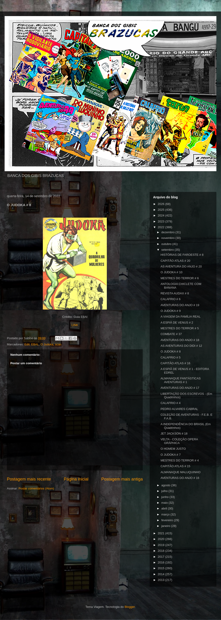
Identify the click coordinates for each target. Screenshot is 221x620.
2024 (161, 215)
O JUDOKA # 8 (170, 351)
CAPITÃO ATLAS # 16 (175, 363)
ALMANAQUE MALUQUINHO (180, 472)
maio (165, 502)
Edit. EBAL (31, 344)
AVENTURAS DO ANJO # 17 (179, 388)
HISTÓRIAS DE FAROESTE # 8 (181, 254)
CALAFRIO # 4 (170, 403)
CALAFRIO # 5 (170, 357)
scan (58, 344)
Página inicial (76, 479)
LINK (75, 325)
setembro (168, 249)
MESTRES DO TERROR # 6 (179, 278)
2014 (161, 574)
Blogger (130, 607)
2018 (161, 550)
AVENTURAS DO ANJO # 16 (179, 478)
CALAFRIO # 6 (170, 299)
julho (165, 491)
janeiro (166, 526)
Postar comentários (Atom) (36, 488)
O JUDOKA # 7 (170, 454)
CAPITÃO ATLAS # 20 (175, 260)
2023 (161, 221)
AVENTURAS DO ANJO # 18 (179, 340)
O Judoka (47, 344)
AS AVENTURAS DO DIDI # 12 (181, 345)
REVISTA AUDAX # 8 (174, 293)
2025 (161, 209)
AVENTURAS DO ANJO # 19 (179, 305)
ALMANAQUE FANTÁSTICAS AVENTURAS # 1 (180, 380)
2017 (161, 556)
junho (165, 497)
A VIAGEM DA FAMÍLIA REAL (180, 316)
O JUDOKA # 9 (170, 311)
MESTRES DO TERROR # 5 (179, 328)
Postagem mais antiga (122, 479)
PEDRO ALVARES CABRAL (179, 409)
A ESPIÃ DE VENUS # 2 (176, 322)
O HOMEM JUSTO (173, 448)
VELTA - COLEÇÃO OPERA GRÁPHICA (179, 441)
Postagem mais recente (29, 479)
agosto (166, 485)
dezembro (168, 232)
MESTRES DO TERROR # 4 (179, 460)
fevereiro (167, 520)
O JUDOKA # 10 (171, 272)
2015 (161, 568)
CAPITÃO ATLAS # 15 (175, 466)
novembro (168, 238)
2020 (161, 539)
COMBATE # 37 (171, 334)
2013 (161, 580)
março (166, 514)
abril (164, 508)
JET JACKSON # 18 (173, 433)
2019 (161, 545)
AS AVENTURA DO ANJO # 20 (181, 266)
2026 (161, 204)
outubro (166, 244)
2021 (161, 533)
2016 (161, 562)
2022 (161, 227)
